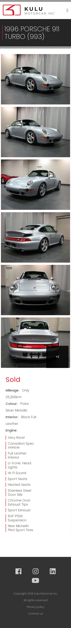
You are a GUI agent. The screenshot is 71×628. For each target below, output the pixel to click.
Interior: (12, 417)
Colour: (12, 403)
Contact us (35, 613)
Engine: (11, 430)
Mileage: (13, 390)
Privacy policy (35, 607)
